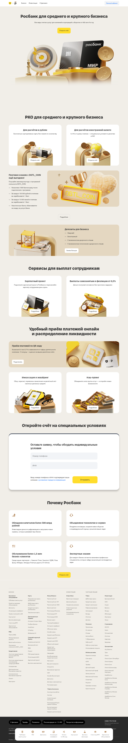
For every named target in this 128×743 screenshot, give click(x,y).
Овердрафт (50, 653)
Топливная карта (52, 685)
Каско (106, 630)
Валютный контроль (15, 642)
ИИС (106, 602)
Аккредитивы (13, 666)
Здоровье (107, 642)
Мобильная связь (91, 652)
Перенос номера (91, 655)
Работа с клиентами (92, 645)
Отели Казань (109, 661)
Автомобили (89, 636)
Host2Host (31, 627)
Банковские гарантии (53, 670)
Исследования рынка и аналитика (72, 613)
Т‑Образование (90, 639)
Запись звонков (90, 673)
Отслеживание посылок (93, 648)
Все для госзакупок (52, 663)
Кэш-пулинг (12, 617)
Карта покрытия (90, 688)
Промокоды (89, 627)
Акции (106, 605)
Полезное (89, 624)
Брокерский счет (33, 645)
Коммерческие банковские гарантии (15, 674)
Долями (88, 620)
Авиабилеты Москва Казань (111, 692)
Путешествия (109, 633)
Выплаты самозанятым (35, 663)
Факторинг (12, 681)
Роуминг (88, 682)
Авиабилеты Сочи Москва (110, 697)
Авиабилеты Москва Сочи (111, 678)
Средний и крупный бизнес (34, 638)
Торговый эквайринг (53, 623)
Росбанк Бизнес (32, 624)
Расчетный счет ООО (53, 605)
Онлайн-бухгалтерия (53, 676)
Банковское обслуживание (13, 596)
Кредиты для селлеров (54, 711)
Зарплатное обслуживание (13, 626)
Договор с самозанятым (54, 682)
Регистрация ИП (52, 614)
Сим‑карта (89, 658)
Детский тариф (90, 667)
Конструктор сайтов (53, 692)
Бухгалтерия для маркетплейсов (52, 708)
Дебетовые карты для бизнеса (33, 604)
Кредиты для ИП (52, 638)
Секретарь (89, 679)
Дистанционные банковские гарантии (15, 670)
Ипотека (88, 617)
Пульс (106, 620)
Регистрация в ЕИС (33, 657)
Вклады (88, 614)
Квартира (107, 639)
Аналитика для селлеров (51, 698)
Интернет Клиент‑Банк (35, 621)
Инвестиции (108, 596)
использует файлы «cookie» (23, 728)
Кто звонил (89, 630)
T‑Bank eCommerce (53, 689)
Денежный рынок (71, 602)
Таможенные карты (34, 612)
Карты (30, 596)
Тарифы (88, 664)
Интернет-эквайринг (53, 626)
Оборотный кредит (53, 644)
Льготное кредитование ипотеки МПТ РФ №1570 (16, 655)
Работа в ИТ (89, 642)
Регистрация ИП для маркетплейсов (53, 703)
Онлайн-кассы (51, 632)
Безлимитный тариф (92, 670)
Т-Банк (87, 596)
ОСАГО (107, 627)
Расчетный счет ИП (53, 602)
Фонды (107, 611)
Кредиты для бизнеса (53, 635)
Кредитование (13, 651)
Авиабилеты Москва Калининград (111, 683)
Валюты (107, 608)
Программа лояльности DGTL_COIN (16, 646)
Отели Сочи (108, 664)
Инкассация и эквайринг (16, 611)
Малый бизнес (51, 596)
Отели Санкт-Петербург (112, 658)
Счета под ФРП (13, 623)
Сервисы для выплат (34, 642)
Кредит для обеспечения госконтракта (51, 648)
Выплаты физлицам (14, 620)
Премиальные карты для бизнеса (34, 599)
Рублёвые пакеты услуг (15, 600)
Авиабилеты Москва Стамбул (111, 687)
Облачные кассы (52, 629)
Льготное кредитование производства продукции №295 (16, 662)
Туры (106, 652)
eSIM (87, 661)
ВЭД (10, 632)
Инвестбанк (70, 596)
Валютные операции (72, 599)
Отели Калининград (110, 667)
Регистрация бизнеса (53, 611)
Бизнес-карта (51, 620)
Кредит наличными (91, 605)
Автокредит (89, 611)
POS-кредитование (33, 654)
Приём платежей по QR (16, 614)
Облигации (108, 614)
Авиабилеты (108, 675)
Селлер (49, 695)
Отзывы (88, 633)
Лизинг (11, 678)
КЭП (48, 673)
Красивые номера (91, 685)
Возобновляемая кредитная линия (52, 657)
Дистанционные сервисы (33, 617)
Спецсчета (50, 666)
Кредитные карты (91, 602)
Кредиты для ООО (52, 641)
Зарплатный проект (34, 660)
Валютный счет (51, 608)
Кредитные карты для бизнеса (33, 608)
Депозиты (12, 608)
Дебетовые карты (91, 599)
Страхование (108, 624)
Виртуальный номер (92, 676)
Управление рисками (72, 605)
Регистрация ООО (52, 617)
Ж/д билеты (108, 649)
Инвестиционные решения (71, 608)
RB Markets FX (32, 633)
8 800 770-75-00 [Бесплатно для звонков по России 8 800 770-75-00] (110, 721)
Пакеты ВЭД (12, 634)
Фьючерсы (108, 617)
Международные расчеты (14, 638)
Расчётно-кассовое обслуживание (14, 604)
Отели (106, 655)
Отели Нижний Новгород (109, 671)
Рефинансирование (91, 608)
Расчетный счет (51, 599)
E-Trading (30, 630)
